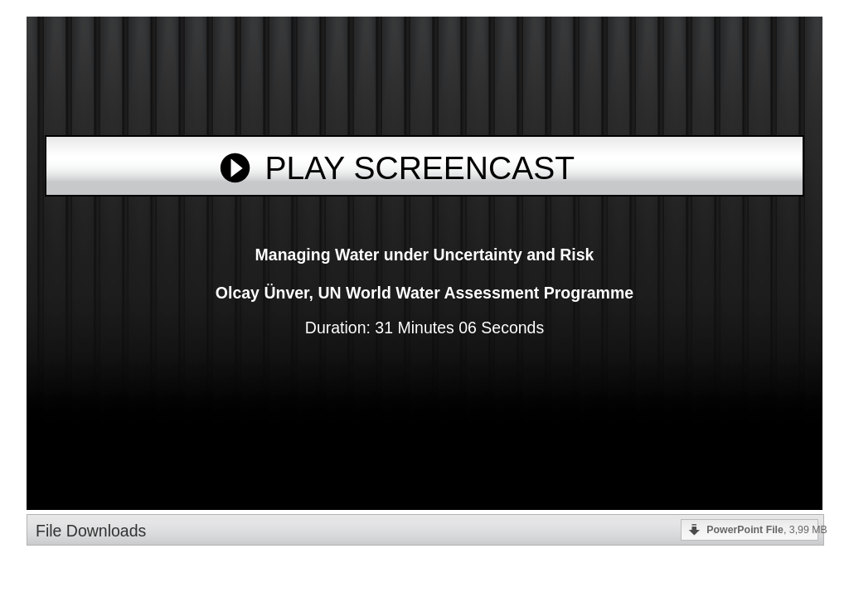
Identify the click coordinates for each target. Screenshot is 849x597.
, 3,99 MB (762, 530)
